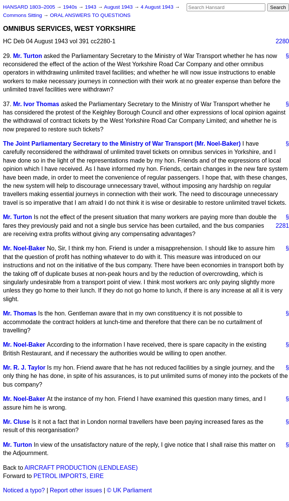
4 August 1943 (158, 7)
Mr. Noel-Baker (24, 248)
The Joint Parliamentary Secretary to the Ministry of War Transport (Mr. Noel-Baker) (122, 143)
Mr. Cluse (16, 422)
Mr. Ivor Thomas (36, 104)
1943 (91, 7)
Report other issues (76, 490)
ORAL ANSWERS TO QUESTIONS (90, 15)
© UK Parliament (129, 490)
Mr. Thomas (20, 313)
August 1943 (119, 7)
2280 (282, 41)
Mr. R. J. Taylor (24, 367)
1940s (70, 7)
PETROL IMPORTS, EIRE (68, 476)
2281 (282, 225)
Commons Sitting (23, 15)
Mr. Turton (27, 56)
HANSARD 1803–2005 (29, 7)
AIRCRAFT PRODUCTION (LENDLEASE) (81, 467)
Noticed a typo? (24, 490)
